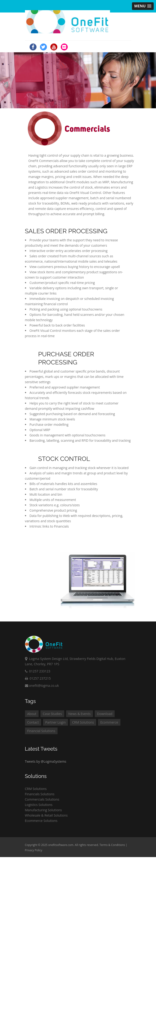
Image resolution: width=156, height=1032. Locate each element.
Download (104, 714)
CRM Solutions (83, 722)
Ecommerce (109, 722)
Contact (33, 722)
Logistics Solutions (39, 804)
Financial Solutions (41, 731)
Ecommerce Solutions (41, 820)
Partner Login (55, 722)
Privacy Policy (33, 850)
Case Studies (52, 714)
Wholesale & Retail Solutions (46, 815)
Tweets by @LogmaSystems (45, 761)
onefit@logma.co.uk (42, 685)
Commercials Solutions (42, 799)
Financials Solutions (40, 794)
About (31, 714)
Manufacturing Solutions (43, 810)
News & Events (79, 714)
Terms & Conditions (112, 845)
